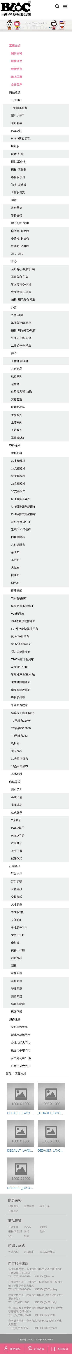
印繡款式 (14, 781)
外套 (14, 307)
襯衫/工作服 (18, 161)
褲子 (14, 353)
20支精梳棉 (18, 460)
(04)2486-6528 (22, 1315)
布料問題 (16, 981)
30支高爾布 (18, 491)
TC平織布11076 (21, 720)
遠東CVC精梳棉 (21, 529)
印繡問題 (16, 988)
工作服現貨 (18, 192)
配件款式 (16, 858)
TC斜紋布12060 (21, 728)
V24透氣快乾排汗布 (23, 621)
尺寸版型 (16, 904)
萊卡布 (15, 552)
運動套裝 (16, 123)
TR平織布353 (19, 735)
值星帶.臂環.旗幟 (21, 391)
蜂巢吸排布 (18, 697)
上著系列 (16, 422)
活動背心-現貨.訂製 (23, 269)
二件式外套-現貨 (21, 345)
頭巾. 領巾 (17, 253)
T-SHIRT (16, 99)
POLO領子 (17, 827)
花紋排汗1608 (19, 667)
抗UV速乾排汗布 (21, 644)
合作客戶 (16, 84)
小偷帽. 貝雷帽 (20, 238)
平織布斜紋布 (19, 705)
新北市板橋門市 (20, 1034)
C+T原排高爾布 (20, 498)
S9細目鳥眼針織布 (22, 605)
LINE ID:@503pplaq (45, 1289)
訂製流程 (16, 873)
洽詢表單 (35, 1348)
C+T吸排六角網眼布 (23, 514)
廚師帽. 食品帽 (20, 230)
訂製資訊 (14, 866)
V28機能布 (17, 613)
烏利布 (15, 743)
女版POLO (17, 934)
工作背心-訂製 (20, 276)
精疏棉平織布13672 (23, 712)
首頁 (8, 1073)
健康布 (15, 575)
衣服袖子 (16, 843)
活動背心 (16, 958)
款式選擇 (16, 812)
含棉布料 (16, 453)
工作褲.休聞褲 (19, 361)
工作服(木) (17, 437)
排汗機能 (16, 590)
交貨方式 (16, 896)
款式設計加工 (47, 1251)
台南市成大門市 (20, 1065)
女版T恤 (16, 919)
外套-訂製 (17, 315)
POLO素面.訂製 (21, 138)
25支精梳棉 (18, 468)
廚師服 (15, 146)
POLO (27, 1226)
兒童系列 (16, 376)
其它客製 (16, 399)
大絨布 (15, 567)
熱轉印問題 (18, 1003)
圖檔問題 (16, 996)
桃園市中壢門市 (20, 1050)
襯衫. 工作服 (18, 169)
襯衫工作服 (18, 950)
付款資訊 (16, 889)
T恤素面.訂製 (19, 107)
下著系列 (16, 430)
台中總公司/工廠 (21, 1058)
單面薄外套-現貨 (21, 322)
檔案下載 (16, 1011)
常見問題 (16, 973)
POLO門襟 (17, 835)
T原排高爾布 (19, 598)
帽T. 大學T (17, 115)
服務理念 (16, 61)
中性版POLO (19, 927)
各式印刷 (16, 797)
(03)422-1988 (21, 1302)
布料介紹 (14, 445)
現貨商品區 (18, 406)
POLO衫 (16, 130)
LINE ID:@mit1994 (44, 1315)
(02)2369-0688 (22, 1289)
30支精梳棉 (18, 476)
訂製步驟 (16, 881)
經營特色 (16, 69)
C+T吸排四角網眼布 (23, 506)
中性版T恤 (17, 912)
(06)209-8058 (21, 1328)
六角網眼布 (18, 544)
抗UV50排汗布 (20, 636)
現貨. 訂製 (17, 153)
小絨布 (15, 560)
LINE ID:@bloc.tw (44, 1276)
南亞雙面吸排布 (20, 689)
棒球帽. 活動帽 (20, 246)
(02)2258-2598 (22, 1276)
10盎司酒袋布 (19, 758)
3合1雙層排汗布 (21, 521)
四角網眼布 (18, 537)
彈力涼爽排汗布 (20, 651)
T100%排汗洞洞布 (22, 659)
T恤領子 (16, 820)
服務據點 (14, 1019)
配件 (42, 1231)
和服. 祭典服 (18, 184)
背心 (14, 261)
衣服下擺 (16, 850)
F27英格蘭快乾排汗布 (24, 628)
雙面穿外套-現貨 (21, 337)
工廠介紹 (14, 45)
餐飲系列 (16, 414)
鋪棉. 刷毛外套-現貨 (23, 330)
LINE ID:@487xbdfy (45, 1302)
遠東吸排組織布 (20, 682)
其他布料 (16, 773)
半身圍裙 (16, 215)
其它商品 (16, 368)
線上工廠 (16, 76)
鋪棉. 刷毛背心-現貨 (23, 299)
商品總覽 (14, 92)
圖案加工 (16, 789)
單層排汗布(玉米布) (23, 674)
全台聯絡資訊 (19, 1026)
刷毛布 (15, 582)
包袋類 (15, 384)
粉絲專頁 (59, 1348)
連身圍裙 (16, 207)
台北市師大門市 (20, 1042)
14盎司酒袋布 (19, 766)
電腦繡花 (16, 804)
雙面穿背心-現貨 (21, 292)
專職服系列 (18, 177)
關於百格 (16, 53)
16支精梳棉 (18, 483)
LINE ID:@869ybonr (45, 1328)
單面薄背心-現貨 (21, 284)
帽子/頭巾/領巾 (20, 223)
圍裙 (14, 199)
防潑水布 (16, 751)
